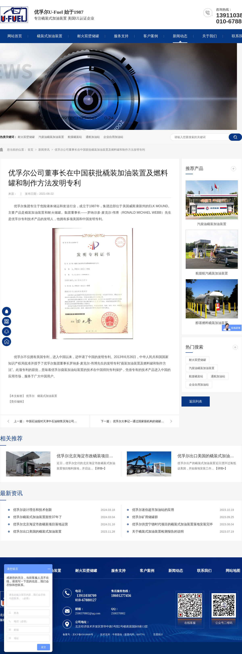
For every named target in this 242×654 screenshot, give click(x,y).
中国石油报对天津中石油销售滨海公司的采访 (52, 421)
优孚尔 (30, 395)
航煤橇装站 (75, 137)
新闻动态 (180, 36)
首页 (31, 149)
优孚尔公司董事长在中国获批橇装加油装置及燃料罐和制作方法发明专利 (100, 149)
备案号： (67, 634)
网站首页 (14, 36)
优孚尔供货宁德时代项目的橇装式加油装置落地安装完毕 (172, 524)
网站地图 (233, 571)
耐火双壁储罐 (88, 36)
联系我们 (204, 571)
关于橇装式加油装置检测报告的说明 (158, 531)
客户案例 (150, 36)
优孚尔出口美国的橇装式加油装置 (206, 456)
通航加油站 (93, 137)
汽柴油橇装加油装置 (51, 137)
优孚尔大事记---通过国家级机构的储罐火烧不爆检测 (139, 421)
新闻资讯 (44, 149)
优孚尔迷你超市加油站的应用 (153, 509)
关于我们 (209, 36)
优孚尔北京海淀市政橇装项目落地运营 (86, 456)
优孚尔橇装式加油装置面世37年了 (37, 517)
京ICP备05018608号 (82, 634)
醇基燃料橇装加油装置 (212, 323)
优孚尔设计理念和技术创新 (32, 509)
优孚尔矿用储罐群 (145, 517)
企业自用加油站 (113, 137)
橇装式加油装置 (49, 36)
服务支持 (121, 36)
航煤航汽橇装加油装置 (212, 273)
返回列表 (195, 401)
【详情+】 (100, 468)
